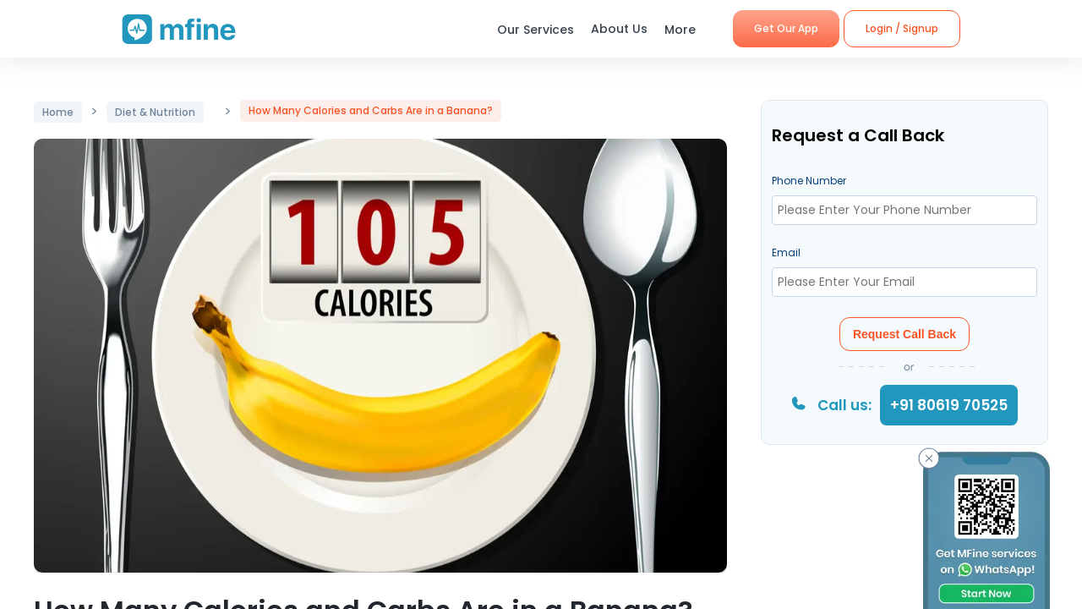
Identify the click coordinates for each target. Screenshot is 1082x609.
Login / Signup (902, 28)
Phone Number (809, 180)
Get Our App (786, 28)
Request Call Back (904, 334)
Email (786, 252)
